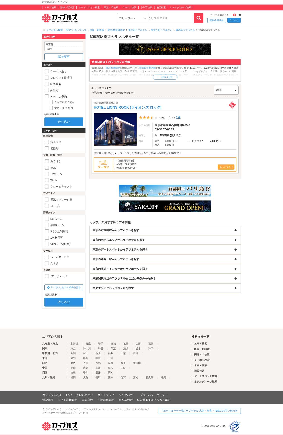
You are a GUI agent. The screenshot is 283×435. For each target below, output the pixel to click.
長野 (135, 353)
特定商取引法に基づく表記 (153, 400)
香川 (85, 372)
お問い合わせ (84, 394)
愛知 (73, 358)
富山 (85, 353)
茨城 (125, 348)
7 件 (178, 117)
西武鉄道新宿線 (147, 67)
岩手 (100, 343)
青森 (88, 343)
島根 (110, 367)
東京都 (109, 67)
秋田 (125, 343)
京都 (98, 362)
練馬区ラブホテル (185, 30)
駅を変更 (64, 56)
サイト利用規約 (67, 400)
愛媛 (98, 372)
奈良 (123, 362)
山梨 (123, 353)
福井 (110, 353)
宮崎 (135, 377)
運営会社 (47, 400)
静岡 (85, 358)
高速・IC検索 (111, 7)
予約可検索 (146, 7)
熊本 (110, 377)
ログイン (234, 20)
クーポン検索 (129, 7)
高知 (110, 372)
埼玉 (100, 348)
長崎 (98, 377)
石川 (98, 353)
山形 (138, 343)
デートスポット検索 (89, 7)
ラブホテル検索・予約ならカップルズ (66, 30)
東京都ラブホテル (137, 30)
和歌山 (137, 362)
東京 (73, 348)
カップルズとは (52, 394)
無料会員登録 (216, 20)
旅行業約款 (126, 400)
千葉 (113, 348)
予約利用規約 (106, 400)
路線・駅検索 (67, 7)
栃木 (138, 348)
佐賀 (123, 377)
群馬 (150, 348)
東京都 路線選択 (116, 30)
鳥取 (98, 367)
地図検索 (161, 7)
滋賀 (110, 362)
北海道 (74, 343)
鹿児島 (149, 377)
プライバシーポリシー (153, 394)
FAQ (69, 394)
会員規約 (87, 400)
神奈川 (87, 348)
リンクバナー (127, 394)
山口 (123, 367)
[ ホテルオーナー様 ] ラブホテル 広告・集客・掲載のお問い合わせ (200, 410)
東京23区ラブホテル (161, 30)
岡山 (73, 367)
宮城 (113, 343)
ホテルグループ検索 (180, 7)
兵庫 (85, 362)
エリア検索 (50, 7)
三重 (110, 358)
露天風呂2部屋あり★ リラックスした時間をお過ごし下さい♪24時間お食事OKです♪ (138, 153)
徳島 (73, 372)
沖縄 (163, 377)
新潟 (73, 353)
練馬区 (116, 67)
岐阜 (98, 358)
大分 (85, 377)
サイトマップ (106, 394)
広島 (85, 367)
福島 (150, 343)
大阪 (73, 362)
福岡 (73, 377)
